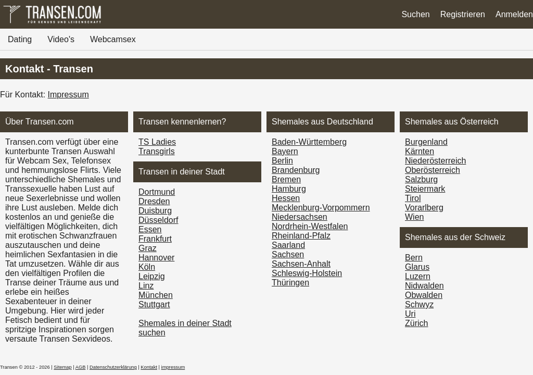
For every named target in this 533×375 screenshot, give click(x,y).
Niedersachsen (299, 217)
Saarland (288, 245)
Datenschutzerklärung (113, 367)
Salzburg (421, 179)
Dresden (154, 201)
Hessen (286, 198)
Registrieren (462, 14)
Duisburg (155, 210)
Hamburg (289, 188)
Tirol (413, 198)
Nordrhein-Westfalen (310, 226)
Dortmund (156, 192)
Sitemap (62, 367)
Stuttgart (154, 304)
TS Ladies (157, 142)
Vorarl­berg (424, 207)
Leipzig (151, 276)
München (155, 295)
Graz (147, 248)
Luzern (417, 276)
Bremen (286, 179)
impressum (173, 367)
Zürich (416, 323)
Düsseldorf (158, 220)
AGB (80, 367)
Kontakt (149, 367)
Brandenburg (296, 170)
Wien (414, 217)
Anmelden (514, 14)
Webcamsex (113, 39)
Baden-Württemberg (309, 142)
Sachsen (288, 254)
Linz (146, 285)
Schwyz (419, 304)
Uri (410, 313)
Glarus (417, 266)
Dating (20, 39)
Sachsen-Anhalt (301, 263)
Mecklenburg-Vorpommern (321, 207)
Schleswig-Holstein (307, 273)
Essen (149, 229)
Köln (146, 266)
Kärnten (419, 151)
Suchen (415, 14)
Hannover (156, 257)
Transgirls (156, 151)
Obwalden (423, 295)
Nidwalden (424, 285)
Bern (414, 257)
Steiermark (425, 188)
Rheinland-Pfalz (301, 235)
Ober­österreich (432, 170)
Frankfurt (155, 238)
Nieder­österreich (435, 160)
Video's (60, 39)
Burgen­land (426, 142)
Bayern (285, 151)
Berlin (282, 160)
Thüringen (290, 282)
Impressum (68, 94)
